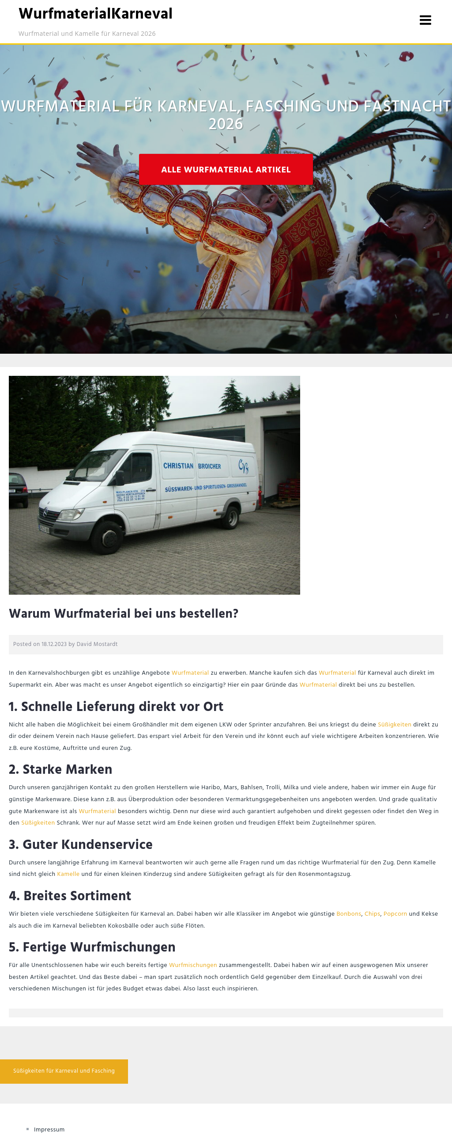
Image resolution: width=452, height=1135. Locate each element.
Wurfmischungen (193, 965)
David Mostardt (97, 644)
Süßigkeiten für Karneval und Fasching (64, 1071)
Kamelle (68, 874)
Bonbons (348, 914)
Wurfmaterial (190, 673)
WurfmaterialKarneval (96, 15)
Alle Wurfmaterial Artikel (226, 170)
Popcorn (395, 914)
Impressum (49, 1130)
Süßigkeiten (394, 725)
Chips (372, 914)
